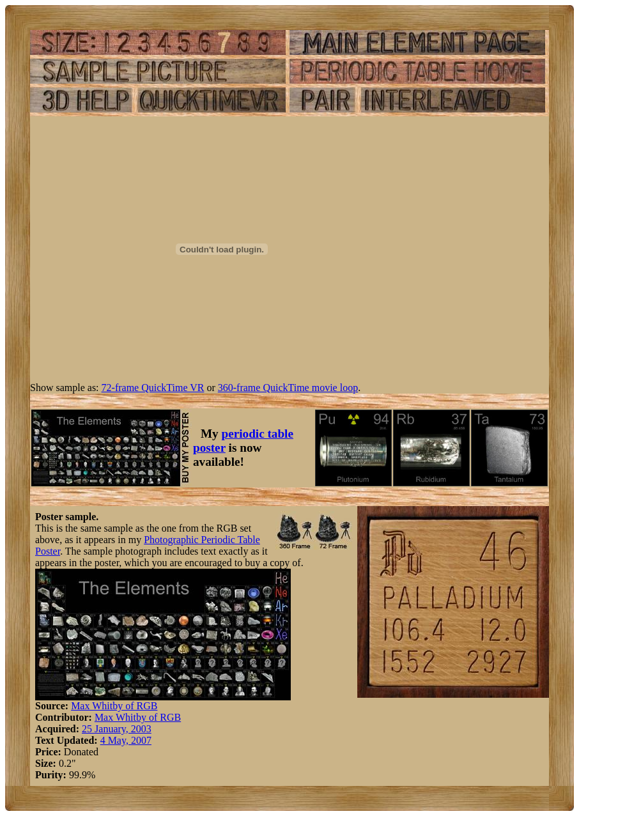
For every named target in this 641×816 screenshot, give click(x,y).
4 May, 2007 (125, 740)
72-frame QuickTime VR (153, 387)
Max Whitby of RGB (114, 705)
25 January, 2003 (116, 728)
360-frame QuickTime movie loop (288, 387)
